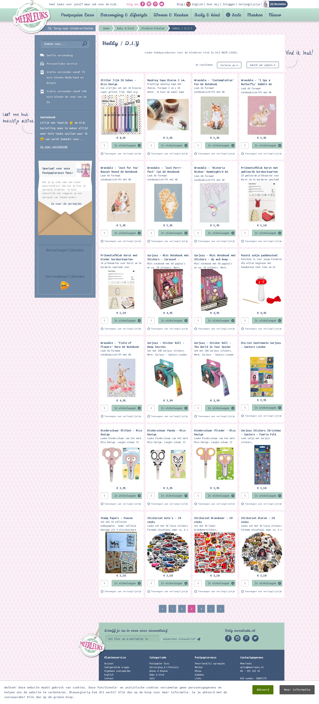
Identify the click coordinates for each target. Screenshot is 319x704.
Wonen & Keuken (170, 15)
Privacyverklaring (115, 682)
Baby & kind (207, 15)
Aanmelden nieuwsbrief (179, 638)
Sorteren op (229, 65)
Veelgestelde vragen (116, 667)
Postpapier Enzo (77, 15)
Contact (108, 678)
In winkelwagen (125, 145)
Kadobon (199, 674)
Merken (254, 15)
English (108, 674)
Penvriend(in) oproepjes (210, 663)
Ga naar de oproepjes (66, 203)
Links (198, 678)
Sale (236, 15)
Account (108, 663)
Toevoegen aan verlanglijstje (123, 153)
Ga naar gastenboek (54, 146)
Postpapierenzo (205, 657)
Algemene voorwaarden (117, 671)
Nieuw (275, 15)
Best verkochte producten (165, 686)
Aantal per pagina (262, 65)
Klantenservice (115, 657)
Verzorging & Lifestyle (123, 15)
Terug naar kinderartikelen (73, 28)
